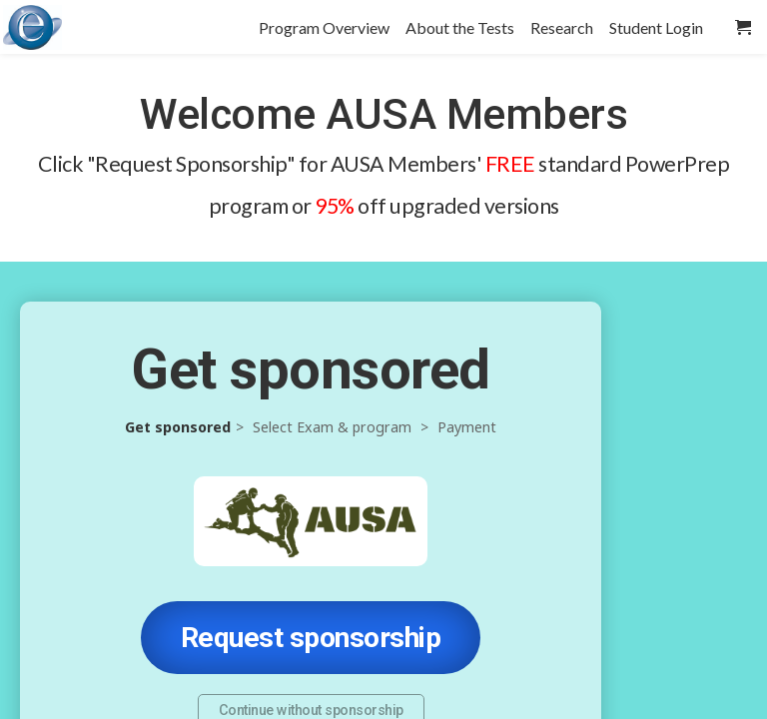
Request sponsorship (311, 637)
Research (561, 27)
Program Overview (324, 27)
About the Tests (459, 27)
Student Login (656, 27)
